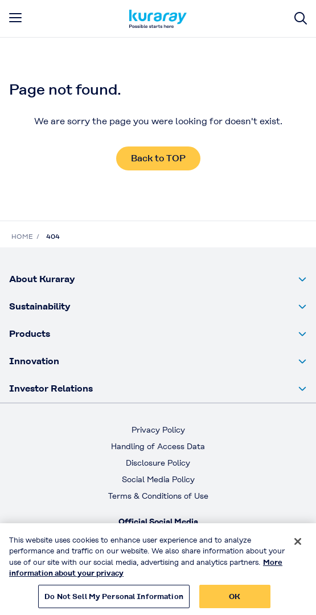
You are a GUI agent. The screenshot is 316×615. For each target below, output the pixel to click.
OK (234, 600)
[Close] (297, 544)
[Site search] (300, 18)
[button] (158, 279)
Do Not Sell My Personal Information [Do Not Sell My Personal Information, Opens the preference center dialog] (113, 600)
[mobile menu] (15, 17)
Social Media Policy (158, 479)
